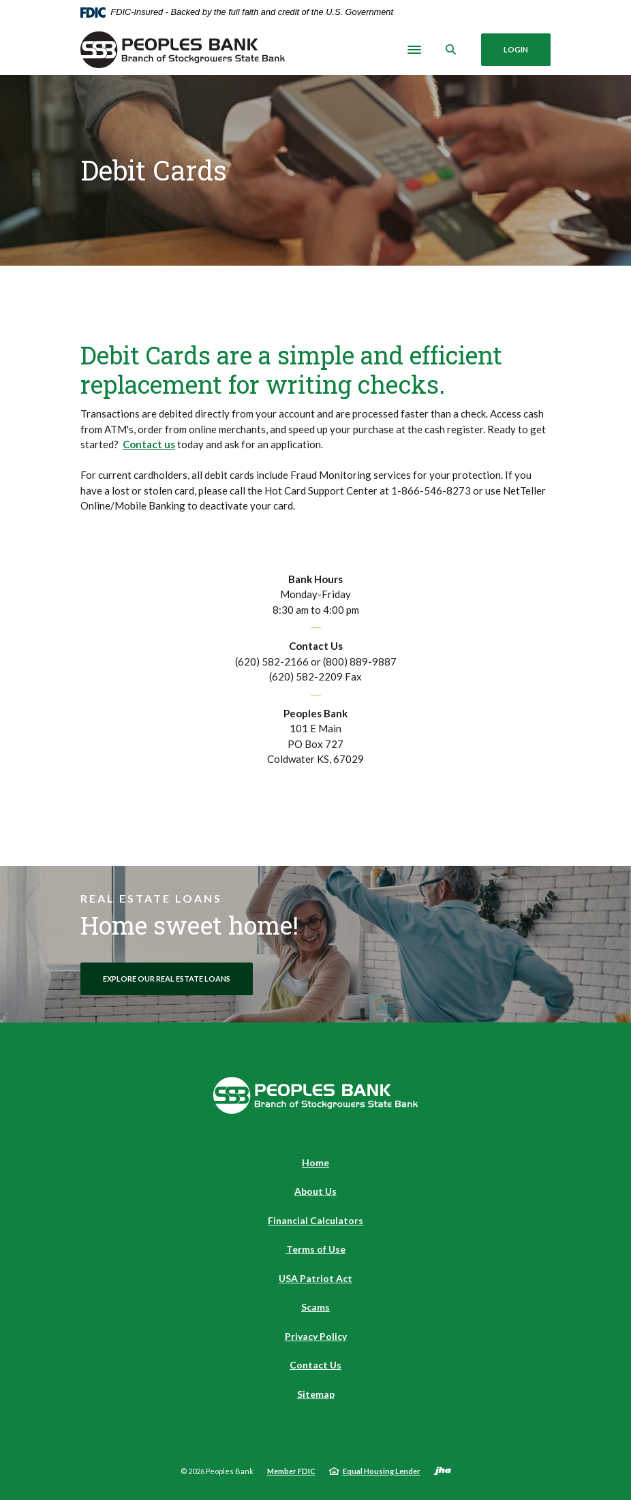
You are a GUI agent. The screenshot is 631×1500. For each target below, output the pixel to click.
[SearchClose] (451, 49)
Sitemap (316, 1394)
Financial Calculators (315, 1220)
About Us (315, 1191)
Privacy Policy (316, 1336)
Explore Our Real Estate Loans (166, 978)
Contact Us (315, 1365)
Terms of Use (315, 1249)
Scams (315, 1307)
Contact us (149, 444)
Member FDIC (291, 1471)
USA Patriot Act (315, 1278)
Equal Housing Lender (381, 1471)
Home (315, 1162)
